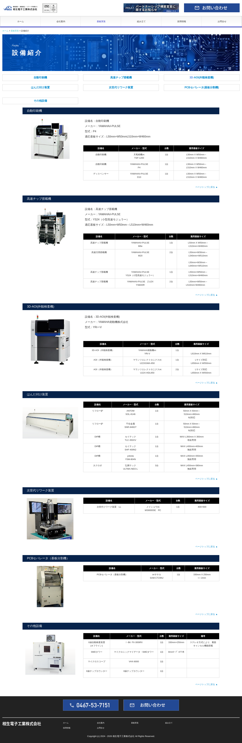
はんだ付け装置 (40, 87)
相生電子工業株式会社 (21, 723)
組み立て (141, 21)
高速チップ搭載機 (121, 77)
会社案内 (60, 21)
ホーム (20, 21)
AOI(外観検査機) (204, 77)
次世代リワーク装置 (121, 87)
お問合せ (222, 21)
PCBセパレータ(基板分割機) (202, 87)
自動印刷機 (40, 77)
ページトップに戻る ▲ (206, 187)
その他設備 (40, 100)
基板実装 (101, 21)
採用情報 (181, 21)
